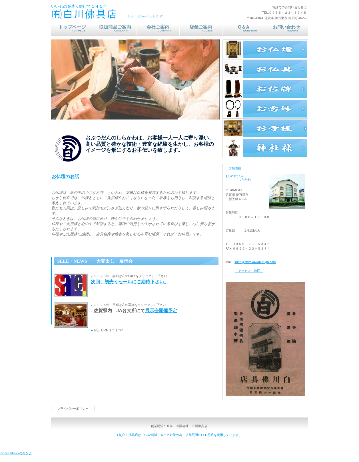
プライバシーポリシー (73, 408)
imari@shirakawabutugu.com (255, 262)
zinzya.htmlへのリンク (16, 453)
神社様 (265, 148)
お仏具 (265, 69)
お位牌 (265, 89)
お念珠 (265, 109)
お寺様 (265, 128)
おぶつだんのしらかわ (126, 14)
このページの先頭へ (107, 330)
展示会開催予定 (161, 310)
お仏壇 (265, 49)
